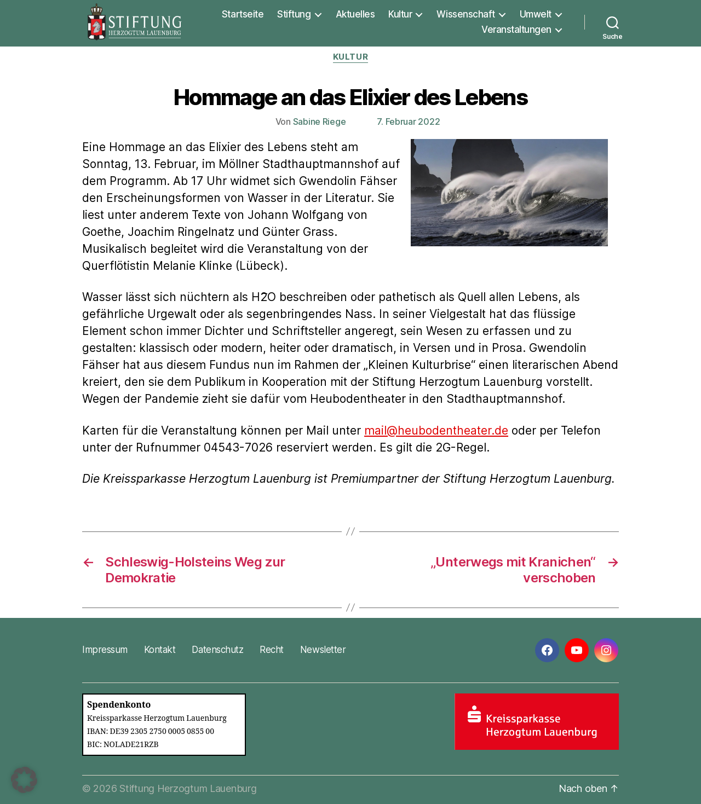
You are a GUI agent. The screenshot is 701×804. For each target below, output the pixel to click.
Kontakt (160, 649)
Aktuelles (355, 14)
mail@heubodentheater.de (436, 430)
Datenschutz (217, 649)
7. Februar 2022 (408, 121)
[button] (24, 780)
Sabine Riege (319, 121)
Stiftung (294, 14)
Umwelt (535, 14)
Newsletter (323, 649)
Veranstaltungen (516, 29)
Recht (272, 649)
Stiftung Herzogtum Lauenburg (187, 788)
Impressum (105, 649)
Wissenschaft (465, 14)
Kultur (400, 14)
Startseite (242, 14)
